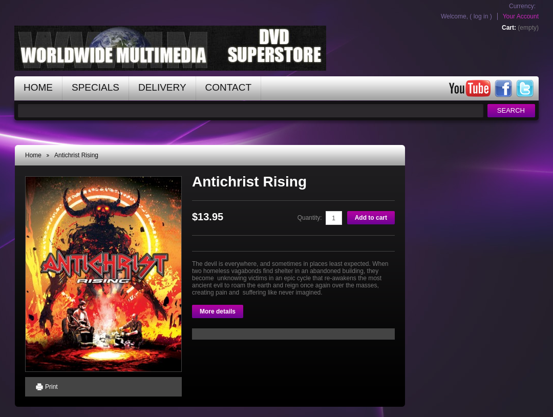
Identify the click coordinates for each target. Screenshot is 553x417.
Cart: (509, 27)
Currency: (522, 6)
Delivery (162, 87)
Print (51, 386)
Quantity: (309, 217)
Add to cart (371, 217)
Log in (481, 16)
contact (228, 87)
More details (218, 311)
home (38, 87)
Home (33, 155)
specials (95, 87)
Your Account (521, 16)
